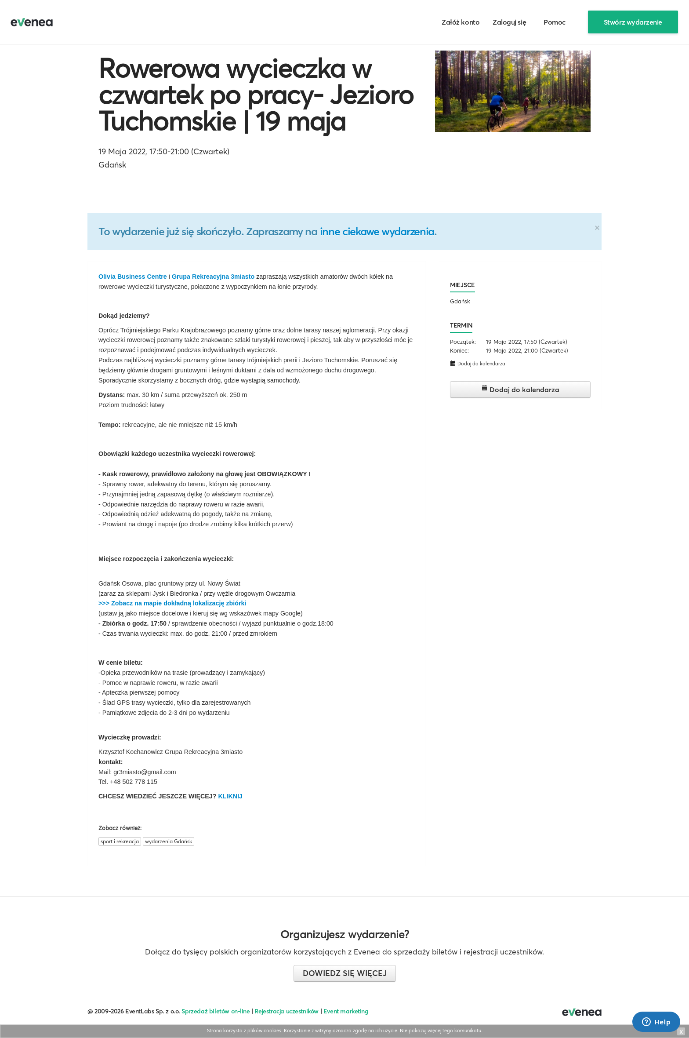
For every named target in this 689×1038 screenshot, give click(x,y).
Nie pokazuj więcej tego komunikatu (440, 1030)
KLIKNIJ (230, 796)
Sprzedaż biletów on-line (215, 1011)
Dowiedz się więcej (345, 973)
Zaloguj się (509, 22)
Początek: (463, 341)
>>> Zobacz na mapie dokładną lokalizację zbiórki (172, 603)
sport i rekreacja (120, 841)
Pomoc (555, 22)
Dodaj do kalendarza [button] (477, 363)
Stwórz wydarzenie (633, 22)
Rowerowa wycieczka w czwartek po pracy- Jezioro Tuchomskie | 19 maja (255, 94)
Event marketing (346, 1011)
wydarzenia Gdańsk (168, 841)
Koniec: (459, 350)
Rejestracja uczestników (286, 1011)
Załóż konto (460, 22)
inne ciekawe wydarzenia (377, 231)
